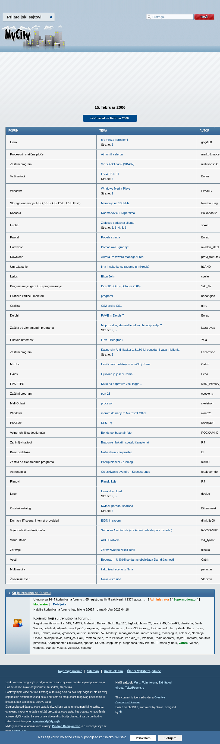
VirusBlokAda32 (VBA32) (117, 164)
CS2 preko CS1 (111, 305)
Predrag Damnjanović (66, 726)
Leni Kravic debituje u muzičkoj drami (125, 364)
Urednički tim (113, 671)
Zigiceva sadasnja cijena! (117, 222)
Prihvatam (143, 738)
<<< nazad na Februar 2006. (110, 118)
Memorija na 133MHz (115, 203)
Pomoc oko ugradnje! (115, 247)
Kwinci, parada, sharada (117, 505)
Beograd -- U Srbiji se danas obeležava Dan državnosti (137, 559)
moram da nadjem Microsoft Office (124, 413)
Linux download (111, 491)
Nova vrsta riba (111, 579)
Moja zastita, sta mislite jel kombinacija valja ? (131, 325)
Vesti (137, 682)
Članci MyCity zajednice (144, 671)
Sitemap (93, 671)
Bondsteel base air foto (116, 432)
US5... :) (106, 422)
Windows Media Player (116, 188)
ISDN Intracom (111, 520)
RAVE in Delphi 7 (112, 315)
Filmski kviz (108, 481)
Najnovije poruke (70, 671)
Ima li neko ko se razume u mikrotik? (125, 266)
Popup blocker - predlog (117, 462)
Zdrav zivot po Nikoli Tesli (118, 549)
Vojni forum (149, 682)
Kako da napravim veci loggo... (121, 383)
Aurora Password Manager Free (122, 256)
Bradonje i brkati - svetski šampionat (125, 442)
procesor (107, 403)
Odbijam (170, 738)
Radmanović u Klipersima (118, 213)
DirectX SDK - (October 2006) (121, 286)
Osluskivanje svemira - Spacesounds (125, 471)
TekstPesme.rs (134, 687)
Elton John (108, 276)
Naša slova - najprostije (116, 452)
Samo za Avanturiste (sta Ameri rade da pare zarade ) (136, 530)
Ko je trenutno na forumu (31, 593)
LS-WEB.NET (110, 173)
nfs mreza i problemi (114, 139)
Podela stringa (110, 237)
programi (107, 296)
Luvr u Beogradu (112, 339)
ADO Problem (110, 540)
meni (55, 5)
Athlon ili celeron (112, 154)
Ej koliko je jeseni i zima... (118, 374)
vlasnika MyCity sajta (47, 721)
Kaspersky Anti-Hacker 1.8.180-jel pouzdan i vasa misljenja (140, 349)
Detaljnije (59, 604)
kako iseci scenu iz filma (117, 569)
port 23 (105, 393)
